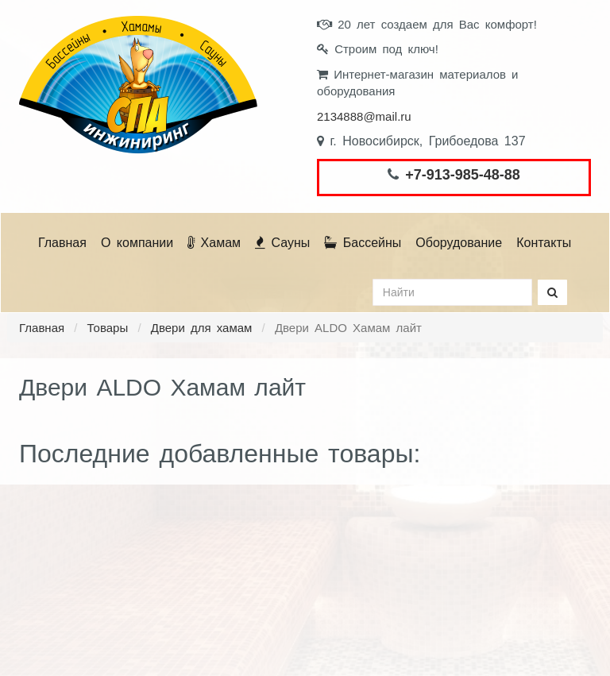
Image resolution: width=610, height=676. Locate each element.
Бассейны (362, 242)
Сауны (282, 242)
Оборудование (458, 242)
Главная (62, 242)
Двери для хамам (202, 327)
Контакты (543, 242)
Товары (108, 327)
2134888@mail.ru (364, 116)
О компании (137, 242)
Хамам (214, 242)
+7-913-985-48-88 (462, 175)
